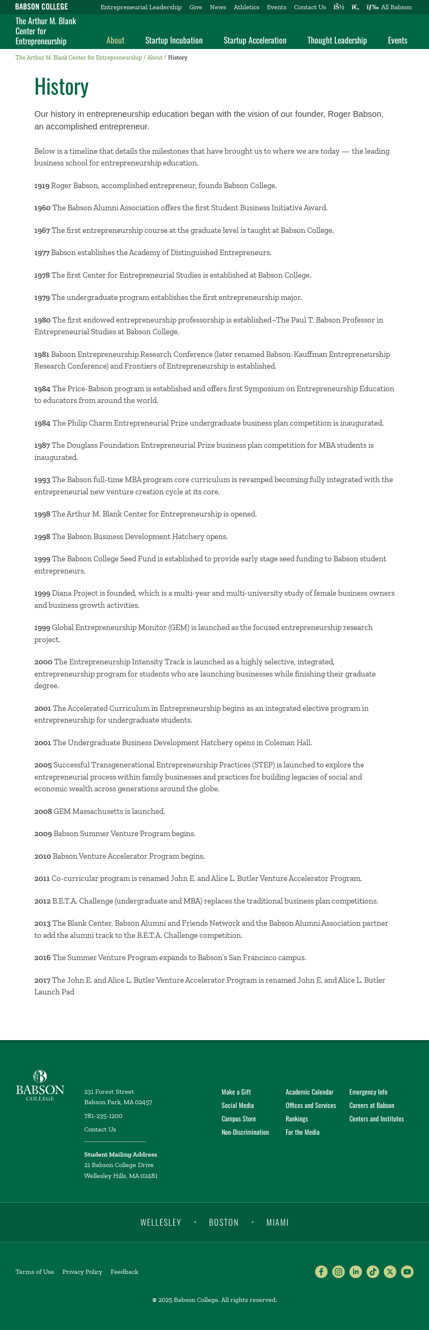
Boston (224, 1221)
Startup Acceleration (255, 40)
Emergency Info (368, 1092)
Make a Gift (236, 1092)
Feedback (124, 1272)
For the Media (303, 1132)
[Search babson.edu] (355, 7)
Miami (277, 1221)
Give (195, 7)
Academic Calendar (309, 1092)
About (115, 40)
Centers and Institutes (376, 1118)
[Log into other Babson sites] (339, 7)
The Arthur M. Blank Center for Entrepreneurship (46, 30)
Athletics (246, 7)
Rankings (297, 1118)
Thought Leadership (337, 40)
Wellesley (160, 1221)
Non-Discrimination (245, 1132)
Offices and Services (311, 1105)
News (218, 7)
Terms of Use (35, 1272)
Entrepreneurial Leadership (141, 7)
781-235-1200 (103, 1116)
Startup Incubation (174, 40)
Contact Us (310, 7)
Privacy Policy (82, 1272)
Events (277, 7)
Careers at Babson (371, 1105)
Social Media (238, 1105)
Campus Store (239, 1118)
